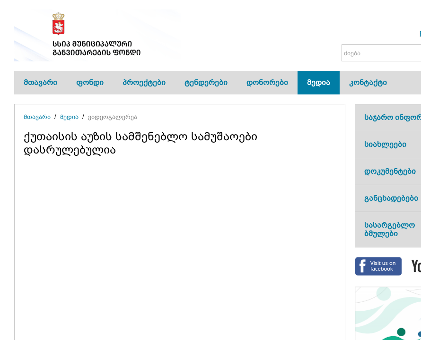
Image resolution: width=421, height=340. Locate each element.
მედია (318, 82)
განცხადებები (391, 198)
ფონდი (90, 82)
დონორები (267, 82)
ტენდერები (206, 82)
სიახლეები (385, 144)
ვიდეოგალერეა (112, 116)
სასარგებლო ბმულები (389, 229)
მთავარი (40, 82)
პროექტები (144, 82)
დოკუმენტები (390, 171)
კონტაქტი (368, 82)
